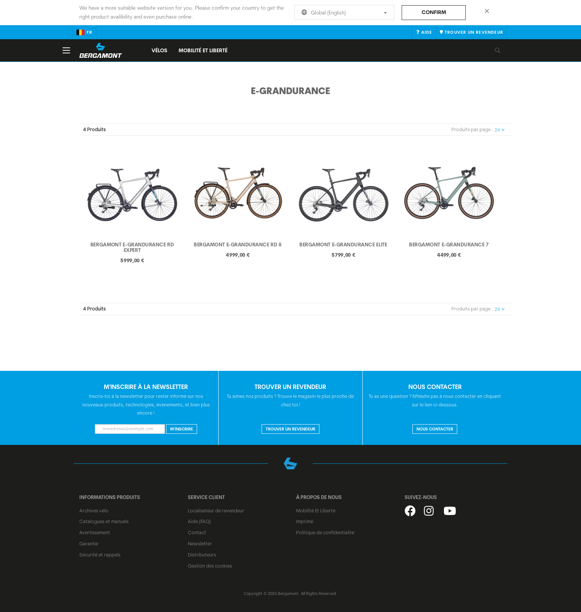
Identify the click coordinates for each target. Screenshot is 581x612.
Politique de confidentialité (325, 532)
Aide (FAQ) (199, 521)
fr (84, 32)
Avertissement (94, 532)
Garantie (88, 543)
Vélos (159, 50)
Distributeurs (202, 555)
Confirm (434, 12)
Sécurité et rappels (99, 555)
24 (500, 130)
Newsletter (200, 543)
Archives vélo (94, 510)
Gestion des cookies (210, 566)
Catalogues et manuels (104, 521)
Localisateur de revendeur (216, 510)
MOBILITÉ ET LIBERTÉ (203, 50)
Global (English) (343, 12)
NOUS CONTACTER (434, 429)
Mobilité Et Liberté (315, 510)
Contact (197, 532)
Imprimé (304, 521)
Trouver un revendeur (290, 429)
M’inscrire (181, 429)
